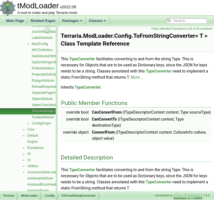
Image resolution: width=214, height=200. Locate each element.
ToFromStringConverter (49, 111)
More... (178, 77)
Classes (97, 21)
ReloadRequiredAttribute (50, 87)
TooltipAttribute (43, 117)
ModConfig (40, 44)
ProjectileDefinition (45, 74)
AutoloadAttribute (40, 178)
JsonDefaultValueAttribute (51, 32)
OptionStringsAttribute (48, 62)
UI (29, 160)
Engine (32, 142)
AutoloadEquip (38, 190)
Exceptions (35, 148)
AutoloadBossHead (41, 184)
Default (32, 136)
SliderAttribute (42, 99)
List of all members (200, 29)
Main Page (15, 21)
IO (29, 154)
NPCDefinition (42, 50)
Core (31, 129)
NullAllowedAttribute (47, 56)
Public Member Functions (168, 29)
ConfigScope (41, 123)
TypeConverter (96, 59)
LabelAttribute (42, 38)
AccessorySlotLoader (43, 172)
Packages (72, 21)
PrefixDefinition (43, 68)
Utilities (32, 166)
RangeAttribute (43, 80)
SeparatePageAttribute (48, 93)
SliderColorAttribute (46, 105)
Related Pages (43, 21)
